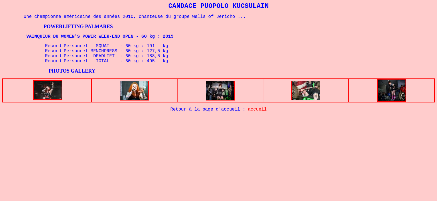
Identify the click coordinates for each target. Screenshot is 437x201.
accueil (257, 109)
